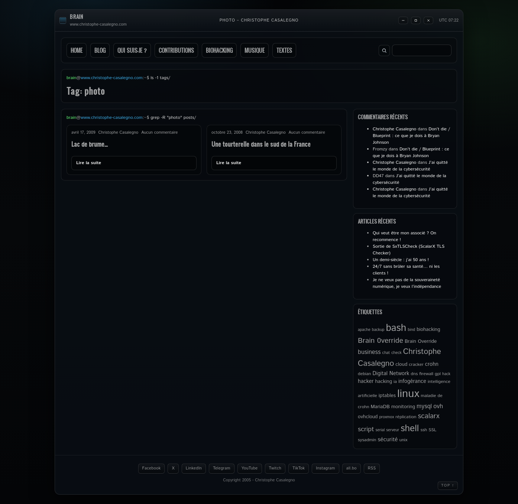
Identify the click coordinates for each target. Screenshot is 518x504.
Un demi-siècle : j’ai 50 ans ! (401, 260)
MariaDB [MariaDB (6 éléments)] (380, 406)
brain (76, 16)
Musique (255, 50)
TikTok (298, 468)
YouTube (250, 468)
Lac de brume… (89, 144)
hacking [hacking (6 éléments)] (383, 381)
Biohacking (219, 50)
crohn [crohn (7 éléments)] (431, 364)
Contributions (176, 50)
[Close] (428, 20)
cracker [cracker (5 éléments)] (416, 364)
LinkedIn (194, 468)
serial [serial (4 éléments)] (380, 430)
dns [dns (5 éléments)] (414, 374)
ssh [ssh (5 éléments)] (423, 430)
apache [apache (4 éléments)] (364, 330)
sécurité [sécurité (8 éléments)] (388, 440)
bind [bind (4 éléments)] (411, 330)
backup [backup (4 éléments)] (378, 330)
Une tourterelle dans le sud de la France (261, 144)
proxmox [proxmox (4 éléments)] (386, 417)
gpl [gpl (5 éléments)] (438, 374)
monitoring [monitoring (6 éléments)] (403, 406)
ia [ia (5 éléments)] (395, 381)
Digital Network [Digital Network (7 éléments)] (391, 373)
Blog (100, 50)
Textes (284, 50)
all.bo (351, 468)
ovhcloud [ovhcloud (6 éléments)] (368, 416)
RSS (372, 468)
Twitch (275, 468)
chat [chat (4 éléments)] (386, 353)
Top (447, 485)
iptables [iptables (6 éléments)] (387, 395)
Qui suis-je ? (132, 50)
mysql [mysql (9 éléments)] (424, 406)
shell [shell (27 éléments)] (410, 428)
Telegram (221, 468)
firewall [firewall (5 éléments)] (426, 374)
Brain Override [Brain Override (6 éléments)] (421, 341)
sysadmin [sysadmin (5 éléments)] (367, 440)
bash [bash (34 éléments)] (396, 328)
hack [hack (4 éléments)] (446, 374)
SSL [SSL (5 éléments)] (432, 430)
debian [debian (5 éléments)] (364, 374)
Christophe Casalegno (394, 129)
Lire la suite (88, 163)
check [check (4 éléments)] (396, 353)
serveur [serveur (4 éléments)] (392, 430)
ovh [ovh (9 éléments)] (438, 406)
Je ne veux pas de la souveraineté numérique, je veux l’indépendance (407, 283)
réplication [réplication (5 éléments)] (405, 417)
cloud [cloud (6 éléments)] (401, 364)
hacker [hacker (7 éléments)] (365, 381)
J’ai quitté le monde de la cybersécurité (410, 165)
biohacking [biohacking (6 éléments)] (428, 329)
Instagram (325, 468)
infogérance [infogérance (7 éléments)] (412, 381)
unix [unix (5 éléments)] (403, 440)
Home (76, 50)
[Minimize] (403, 20)
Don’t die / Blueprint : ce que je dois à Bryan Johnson (411, 136)
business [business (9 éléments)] (369, 352)
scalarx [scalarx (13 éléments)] (428, 416)
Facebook (151, 468)
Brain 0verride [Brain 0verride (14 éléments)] (380, 340)
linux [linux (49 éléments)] (408, 394)
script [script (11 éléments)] (366, 429)
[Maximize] (416, 20)
